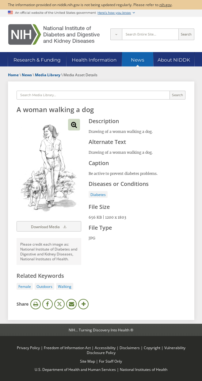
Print (35, 304)
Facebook (47, 304)
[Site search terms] (150, 34)
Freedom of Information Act (67, 347)
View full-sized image (74, 124)
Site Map (87, 361)
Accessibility (105, 347)
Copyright (152, 347)
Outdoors (44, 286)
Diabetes (98, 194)
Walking (64, 286)
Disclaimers (130, 347)
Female (24, 286)
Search (186, 34)
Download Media (49, 226)
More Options (83, 304)
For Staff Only (110, 361)
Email (71, 304)
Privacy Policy (28, 347)
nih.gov (165, 4)
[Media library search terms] (93, 95)
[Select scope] (116, 34)
